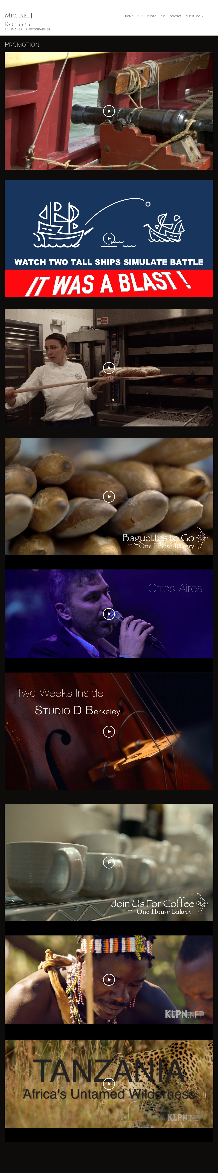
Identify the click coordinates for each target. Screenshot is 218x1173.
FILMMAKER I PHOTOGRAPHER (27, 29)
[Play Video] (109, 111)
